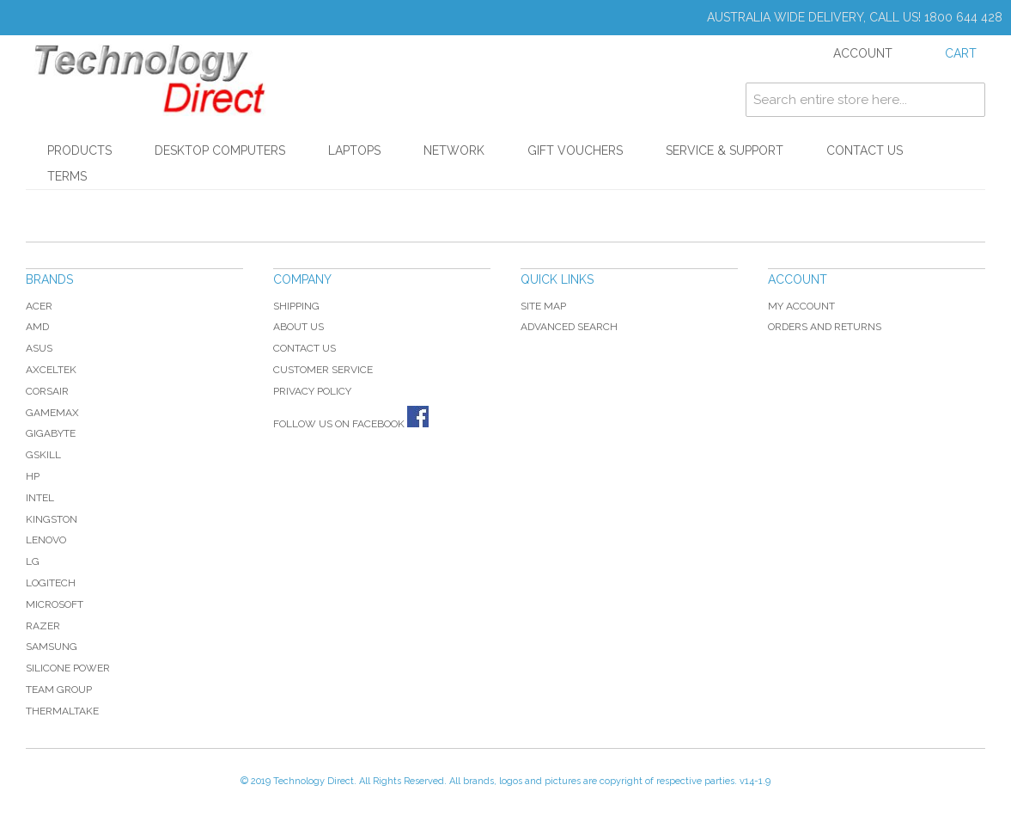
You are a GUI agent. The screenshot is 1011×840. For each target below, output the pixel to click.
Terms (67, 176)
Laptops (354, 150)
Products (79, 150)
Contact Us (864, 150)
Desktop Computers (220, 150)
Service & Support (724, 150)
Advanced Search (569, 327)
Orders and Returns (824, 327)
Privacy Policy (312, 391)
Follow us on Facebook (351, 424)
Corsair (47, 391)
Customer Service (323, 370)
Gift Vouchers (575, 150)
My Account (801, 306)
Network (453, 150)
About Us (298, 327)
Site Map (543, 306)
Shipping (296, 306)
